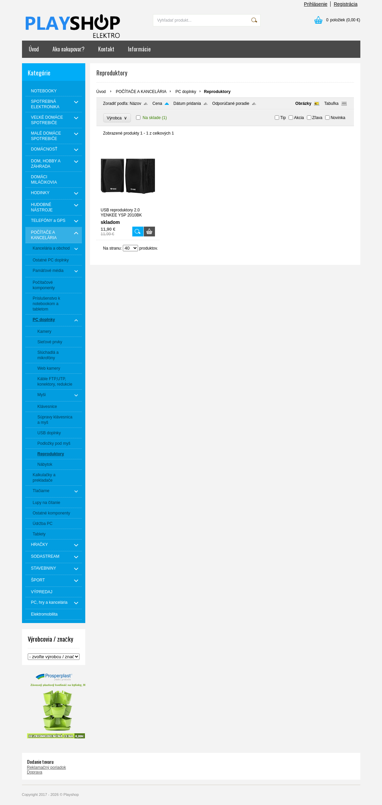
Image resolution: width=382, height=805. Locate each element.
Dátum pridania (187, 103)
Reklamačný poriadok (46, 767)
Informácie (139, 49)
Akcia (299, 117)
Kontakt (106, 49)
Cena (157, 103)
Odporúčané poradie (230, 103)
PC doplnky (185, 91)
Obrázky (303, 103)
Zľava (317, 117)
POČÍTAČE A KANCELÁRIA (141, 91)
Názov (135, 103)
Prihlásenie (315, 4)
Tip (283, 117)
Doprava (34, 772)
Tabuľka (331, 103)
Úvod (34, 49)
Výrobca (117, 117)
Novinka (338, 117)
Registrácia (345, 4)
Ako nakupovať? (68, 49)
